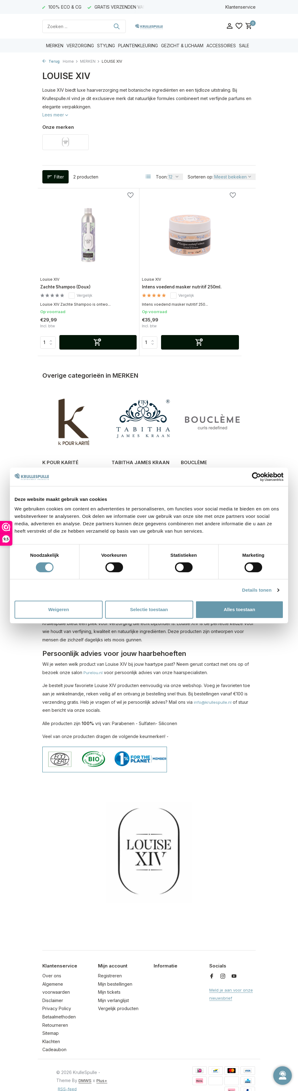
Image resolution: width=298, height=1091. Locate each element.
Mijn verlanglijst (113, 988)
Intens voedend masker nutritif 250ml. (144, 265)
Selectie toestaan (149, 609)
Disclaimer (52, 988)
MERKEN (54, 45)
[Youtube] (234, 964)
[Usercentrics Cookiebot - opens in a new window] (256, 476)
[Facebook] (211, 964)
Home (70, 61)
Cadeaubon (54, 1038)
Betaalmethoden (59, 1005)
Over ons (51, 964)
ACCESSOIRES (221, 45)
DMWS (85, 1068)
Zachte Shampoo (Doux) (72, 262)
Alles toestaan (239, 609)
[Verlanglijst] (239, 26)
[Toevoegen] (83, 331)
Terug (51, 61)
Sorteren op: (200, 176)
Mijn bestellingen (115, 972)
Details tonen (256, 590)
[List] (148, 176)
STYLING (106, 45)
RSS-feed (79, 1077)
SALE (244, 45)
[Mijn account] (229, 26)
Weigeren (58, 609)
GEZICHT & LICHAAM (182, 45)
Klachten (51, 1029)
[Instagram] (222, 964)
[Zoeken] (84, 26)
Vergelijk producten (118, 997)
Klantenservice (240, 7)
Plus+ (61, 1077)
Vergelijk (86, 271)
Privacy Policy (56, 997)
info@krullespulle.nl (213, 690)
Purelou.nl (93, 660)
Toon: (162, 176)
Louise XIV (53, 254)
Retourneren (55, 1013)
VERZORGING (80, 45)
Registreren (110, 964)
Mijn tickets (109, 980)
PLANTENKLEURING (138, 45)
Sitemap (50, 1021)
